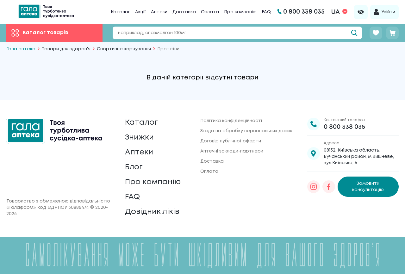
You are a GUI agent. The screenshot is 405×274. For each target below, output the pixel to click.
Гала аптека (20, 49)
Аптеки (159, 12)
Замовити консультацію (368, 187)
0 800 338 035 (344, 127)
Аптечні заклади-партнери (231, 151)
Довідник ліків (152, 212)
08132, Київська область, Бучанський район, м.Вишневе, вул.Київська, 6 (359, 156)
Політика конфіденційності (231, 121)
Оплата (210, 12)
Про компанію (240, 12)
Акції (140, 12)
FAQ (266, 12)
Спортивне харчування (124, 49)
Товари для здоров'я (66, 49)
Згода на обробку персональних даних (246, 131)
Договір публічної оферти (230, 141)
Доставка (184, 12)
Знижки (139, 137)
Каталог (120, 12)
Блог (134, 167)
